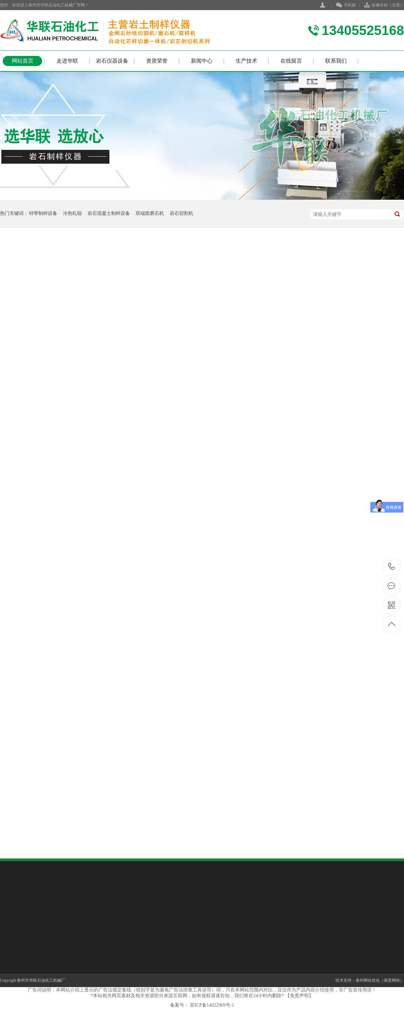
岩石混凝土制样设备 (109, 213)
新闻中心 (201, 61)
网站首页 (22, 61)
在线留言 (291, 61)
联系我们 (336, 61)
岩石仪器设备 (112, 61)
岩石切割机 (181, 213)
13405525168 (392, 567)
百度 (396, 5)
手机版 (346, 5)
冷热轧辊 (72, 213)
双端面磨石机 (150, 213)
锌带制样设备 (43, 213)
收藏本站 (380, 5)
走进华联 (67, 61)
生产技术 (246, 61)
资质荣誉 (157, 61)
